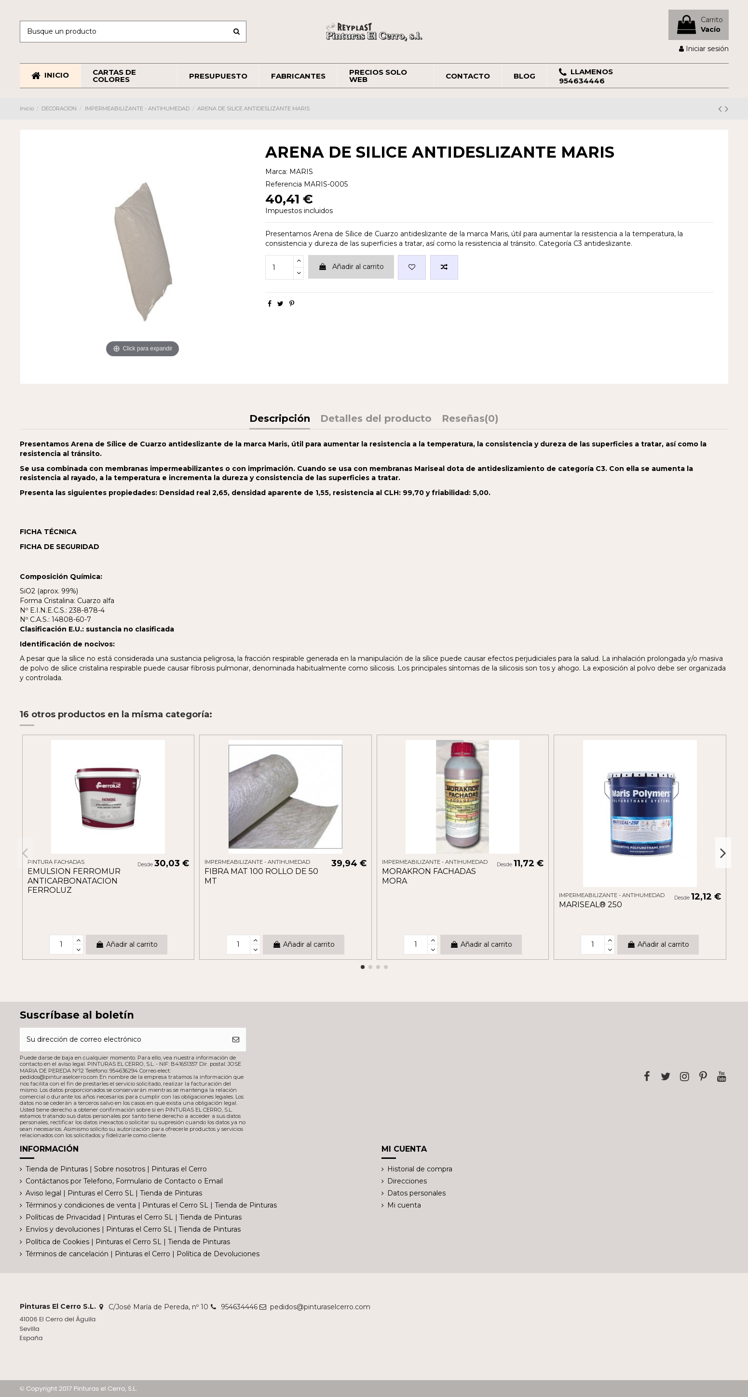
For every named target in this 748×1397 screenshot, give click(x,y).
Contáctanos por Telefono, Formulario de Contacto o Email (124, 1181)
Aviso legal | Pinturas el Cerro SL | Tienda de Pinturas (114, 1193)
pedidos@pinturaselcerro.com (320, 1307)
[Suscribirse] (236, 1039)
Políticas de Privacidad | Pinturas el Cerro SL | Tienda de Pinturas (134, 1217)
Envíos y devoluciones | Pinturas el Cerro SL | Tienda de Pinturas (133, 1229)
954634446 (239, 1307)
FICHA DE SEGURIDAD (59, 546)
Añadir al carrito (351, 266)
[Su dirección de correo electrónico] (123, 1039)
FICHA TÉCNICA (48, 531)
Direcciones (407, 1181)
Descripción (279, 419)
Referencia (283, 184)
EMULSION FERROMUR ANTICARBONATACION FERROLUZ (74, 880)
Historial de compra (419, 1169)
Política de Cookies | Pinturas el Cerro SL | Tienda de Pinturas (128, 1241)
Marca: (276, 171)
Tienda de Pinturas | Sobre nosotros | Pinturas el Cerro (116, 1169)
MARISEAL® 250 (590, 904)
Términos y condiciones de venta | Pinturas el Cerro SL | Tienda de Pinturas (151, 1205)
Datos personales (416, 1193)
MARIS (301, 171)
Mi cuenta (404, 1205)
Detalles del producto (376, 419)
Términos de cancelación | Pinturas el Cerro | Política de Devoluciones (142, 1253)
